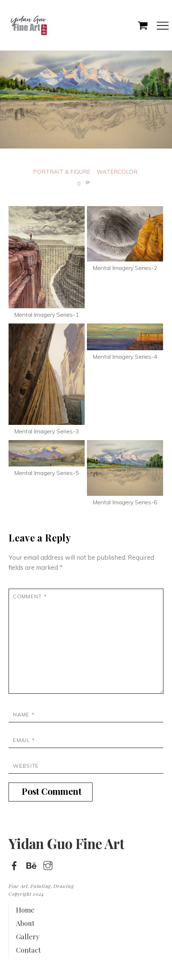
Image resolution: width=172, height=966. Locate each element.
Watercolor (117, 171)
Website (26, 765)
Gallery (27, 936)
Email (24, 740)
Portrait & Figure (61, 171)
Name (24, 714)
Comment (30, 596)
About (25, 923)
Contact (28, 949)
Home (25, 909)
